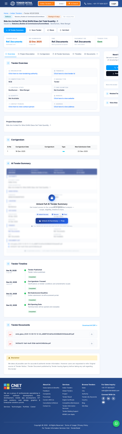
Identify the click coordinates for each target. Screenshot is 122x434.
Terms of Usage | (71, 425)
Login (114, 4)
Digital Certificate (68, 400)
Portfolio (26, 407)
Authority (85, 394)
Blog (83, 403)
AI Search (73, 3)
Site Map (85, 406)
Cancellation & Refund (50, 403)
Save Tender (35, 30)
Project (64, 394)
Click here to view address (64, 107)
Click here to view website (64, 98)
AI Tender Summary (15, 30)
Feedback (46, 391)
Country (84, 400)
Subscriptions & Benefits (51, 388)
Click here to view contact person (21, 107)
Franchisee (46, 397)
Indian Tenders (46, 4)
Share (50, 30)
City (83, 391)
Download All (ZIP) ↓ (89, 325)
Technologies (16, 407)
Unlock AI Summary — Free (52, 221)
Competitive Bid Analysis (70, 403)
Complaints (47, 394)
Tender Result (67, 397)
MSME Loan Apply (68, 414)
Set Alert (64, 30)
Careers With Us (48, 400)
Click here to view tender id (64, 73)
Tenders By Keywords (89, 397)
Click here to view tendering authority (23, 73)
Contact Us (46, 406)
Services (7, 407)
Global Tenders (67, 391)
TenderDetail (75, 428)
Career (33, 407)
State (84, 388)
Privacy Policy (83, 425)
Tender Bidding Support (70, 411)
